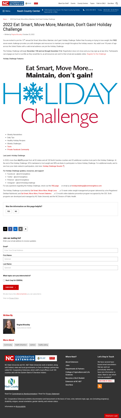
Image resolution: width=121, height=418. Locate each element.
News (5, 19)
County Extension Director (24, 328)
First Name (7, 255)
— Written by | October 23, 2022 (18, 34)
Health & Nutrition (21, 345)
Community (8, 345)
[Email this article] (20, 229)
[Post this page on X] (5, 229)
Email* (5, 247)
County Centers (83, 3)
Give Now (111, 3)
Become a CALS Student (75, 378)
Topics (92, 3)
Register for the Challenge (96, 54)
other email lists (21, 294)
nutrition (32, 345)
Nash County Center (28, 11)
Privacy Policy (14, 298)
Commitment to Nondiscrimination (24, 394)
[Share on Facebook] (10, 229)
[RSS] (100, 386)
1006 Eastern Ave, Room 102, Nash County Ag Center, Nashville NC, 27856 (61, 11)
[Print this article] (25, 229)
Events (73, 3)
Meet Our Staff (64, 3)
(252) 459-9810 (89, 10)
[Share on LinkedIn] (15, 229)
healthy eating (43, 345)
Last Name (7, 264)
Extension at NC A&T (74, 381)
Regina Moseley (16, 34)
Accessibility (21, 406)
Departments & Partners (75, 369)
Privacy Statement (52, 394)
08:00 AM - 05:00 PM (110, 10)
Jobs (67, 365)
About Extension (72, 362)
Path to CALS (101, 3)
